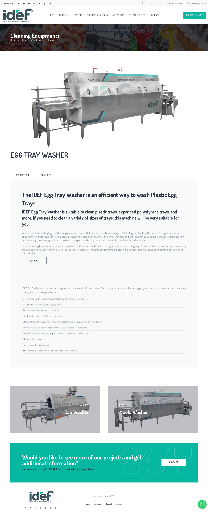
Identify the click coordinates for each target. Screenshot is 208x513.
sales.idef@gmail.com (197, 3)
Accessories (118, 15)
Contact (155, 15)
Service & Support (137, 15)
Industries (64, 15)
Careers (119, 504)
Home (51, 15)
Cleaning (50, 40)
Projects (78, 15)
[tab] (22, 175)
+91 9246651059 (175, 3)
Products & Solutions (97, 15)
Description (22, 175)
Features (46, 175)
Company (98, 504)
